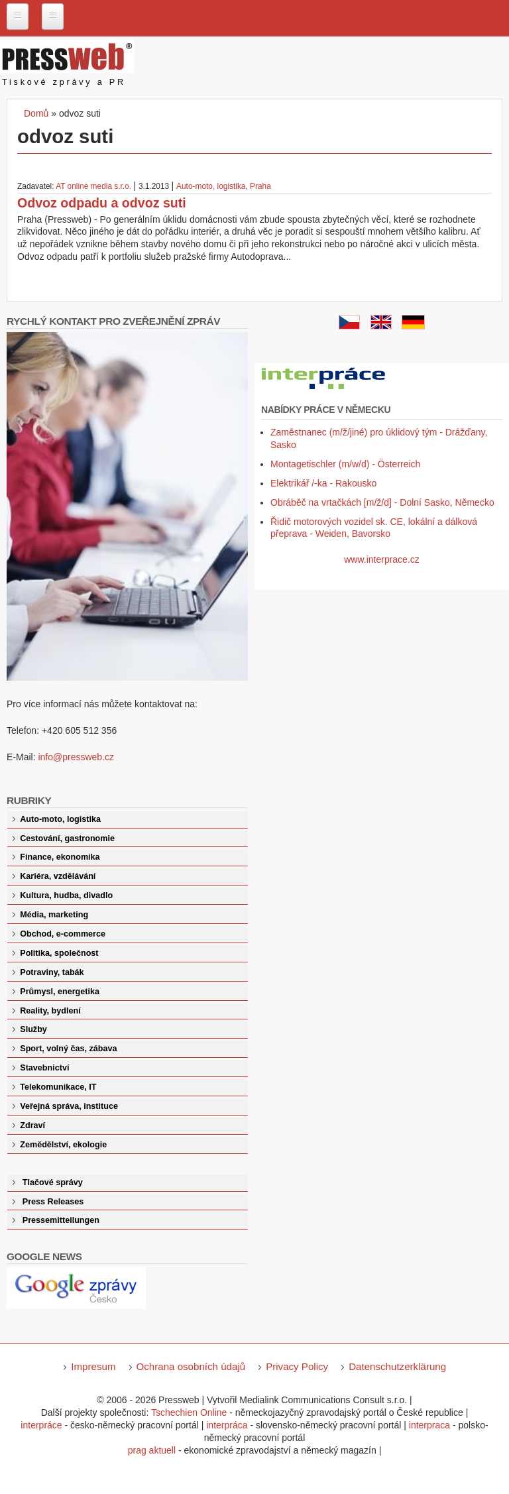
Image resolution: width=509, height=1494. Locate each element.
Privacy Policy (297, 1366)
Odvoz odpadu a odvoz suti (101, 203)
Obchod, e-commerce (62, 934)
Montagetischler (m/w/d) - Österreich (345, 464)
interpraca (429, 1425)
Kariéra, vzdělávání (57, 876)
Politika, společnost (59, 953)
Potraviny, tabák (52, 972)
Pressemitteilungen (61, 1220)
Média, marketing (54, 914)
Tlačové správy (53, 1182)
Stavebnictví (44, 1067)
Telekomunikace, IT (58, 1087)
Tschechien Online (189, 1412)
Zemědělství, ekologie (63, 1144)
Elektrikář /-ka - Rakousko (323, 483)
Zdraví (32, 1125)
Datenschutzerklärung (397, 1366)
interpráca (226, 1425)
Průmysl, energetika (59, 991)
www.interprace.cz (382, 559)
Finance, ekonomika (59, 857)
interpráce (41, 1425)
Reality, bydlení (50, 1010)
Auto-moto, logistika (210, 186)
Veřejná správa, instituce (69, 1106)
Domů (36, 113)
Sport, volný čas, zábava (68, 1048)
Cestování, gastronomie (67, 838)
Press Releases (53, 1201)
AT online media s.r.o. (94, 186)
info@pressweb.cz (76, 757)
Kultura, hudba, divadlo (66, 895)
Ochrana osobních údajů (191, 1366)
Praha (260, 186)
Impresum (93, 1366)
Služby (33, 1029)
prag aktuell (152, 1450)
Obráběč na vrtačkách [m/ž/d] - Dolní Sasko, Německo (382, 502)
